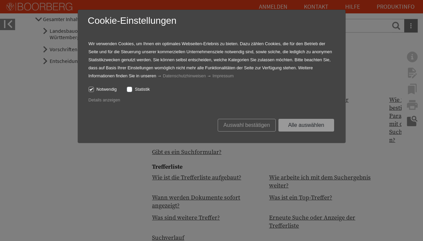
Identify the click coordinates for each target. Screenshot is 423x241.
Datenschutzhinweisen (184, 75)
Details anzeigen (104, 99)
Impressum (222, 75)
